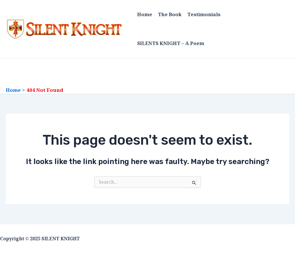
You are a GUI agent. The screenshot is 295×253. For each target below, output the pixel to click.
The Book (169, 14)
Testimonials (203, 14)
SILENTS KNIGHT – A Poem (170, 43)
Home (144, 14)
